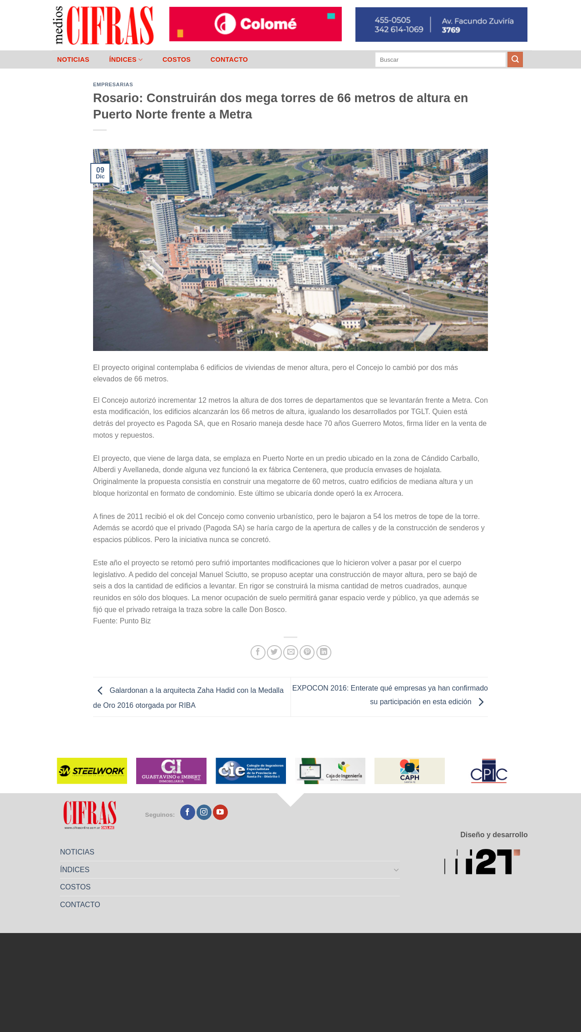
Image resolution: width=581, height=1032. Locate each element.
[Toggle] (396, 869)
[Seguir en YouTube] (220, 812)
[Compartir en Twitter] (274, 652)
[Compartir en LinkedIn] (323, 652)
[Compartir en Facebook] (258, 652)
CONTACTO (229, 59)
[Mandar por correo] (290, 652)
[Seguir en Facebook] (187, 812)
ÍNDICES (126, 59)
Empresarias (113, 84)
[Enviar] (515, 59)
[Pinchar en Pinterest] (307, 652)
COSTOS (176, 59)
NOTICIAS (73, 59)
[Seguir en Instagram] (204, 812)
